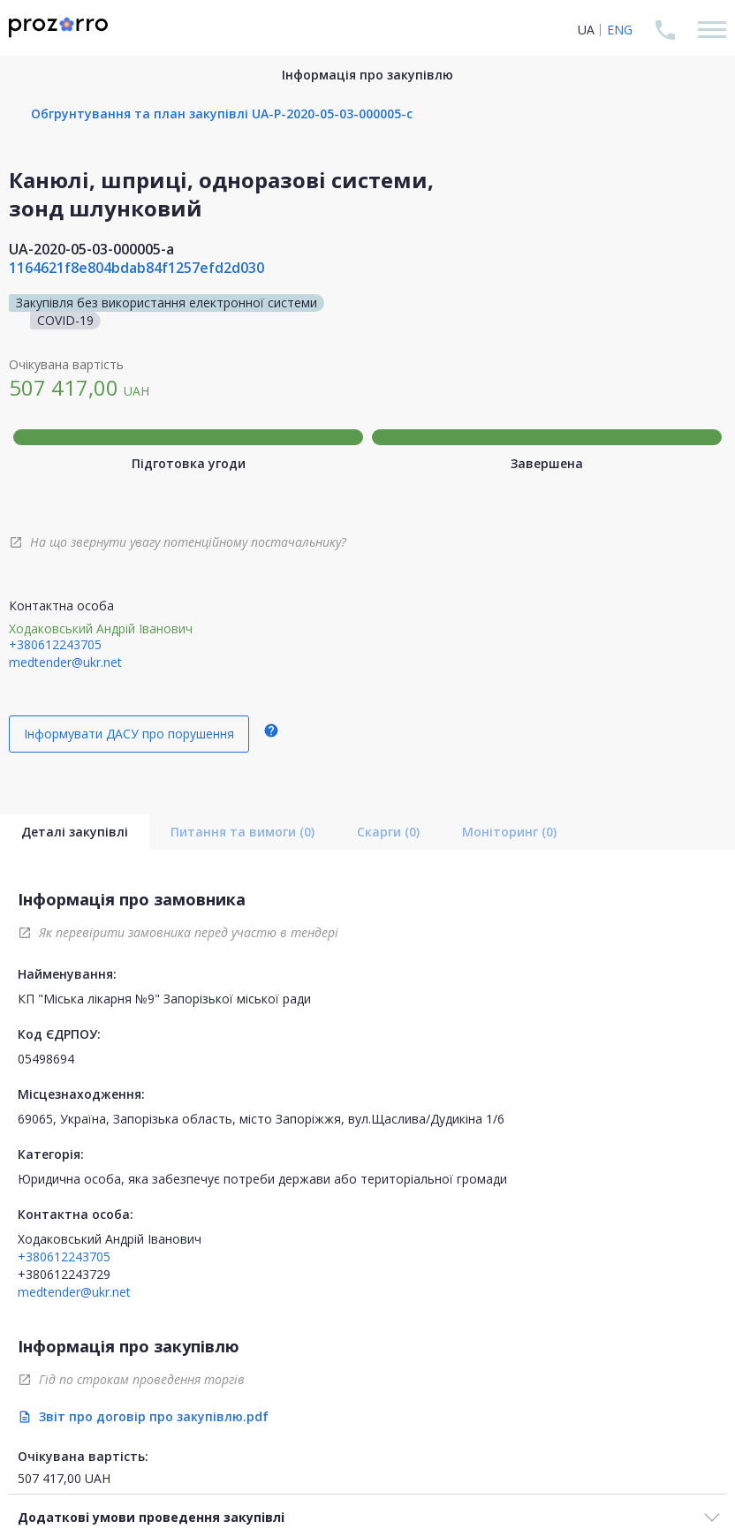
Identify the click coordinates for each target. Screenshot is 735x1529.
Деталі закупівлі (74, 831)
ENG (620, 29)
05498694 (46, 1058)
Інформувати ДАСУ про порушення (129, 733)
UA (586, 29)
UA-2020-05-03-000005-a (91, 249)
